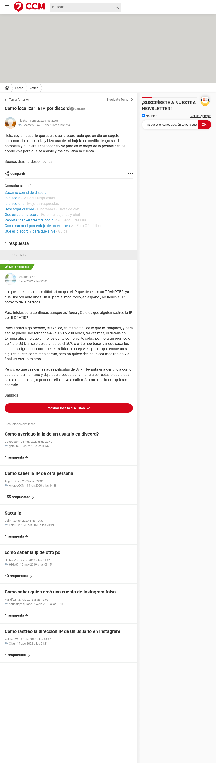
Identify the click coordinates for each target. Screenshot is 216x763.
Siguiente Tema (117, 99)
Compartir (17, 174)
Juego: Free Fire (73, 220)
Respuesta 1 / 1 (17, 255)
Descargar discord (19, 209)
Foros (19, 88)
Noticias (149, 116)
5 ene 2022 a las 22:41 (57, 125)
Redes (33, 88)
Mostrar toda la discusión (66, 408)
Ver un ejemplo (200, 116)
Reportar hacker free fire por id (29, 220)
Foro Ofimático (88, 226)
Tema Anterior (19, 99)
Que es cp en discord (21, 214)
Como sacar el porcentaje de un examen (37, 226)
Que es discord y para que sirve (30, 231)
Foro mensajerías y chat (60, 214)
